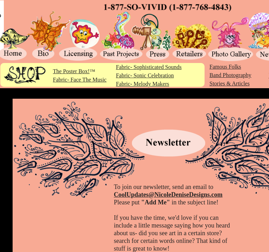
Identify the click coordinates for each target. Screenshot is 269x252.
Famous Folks (225, 67)
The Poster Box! (71, 71)
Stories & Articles (229, 83)
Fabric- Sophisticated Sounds (149, 67)
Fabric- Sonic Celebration (145, 75)
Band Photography (230, 75)
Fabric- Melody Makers (142, 84)
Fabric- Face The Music (79, 80)
